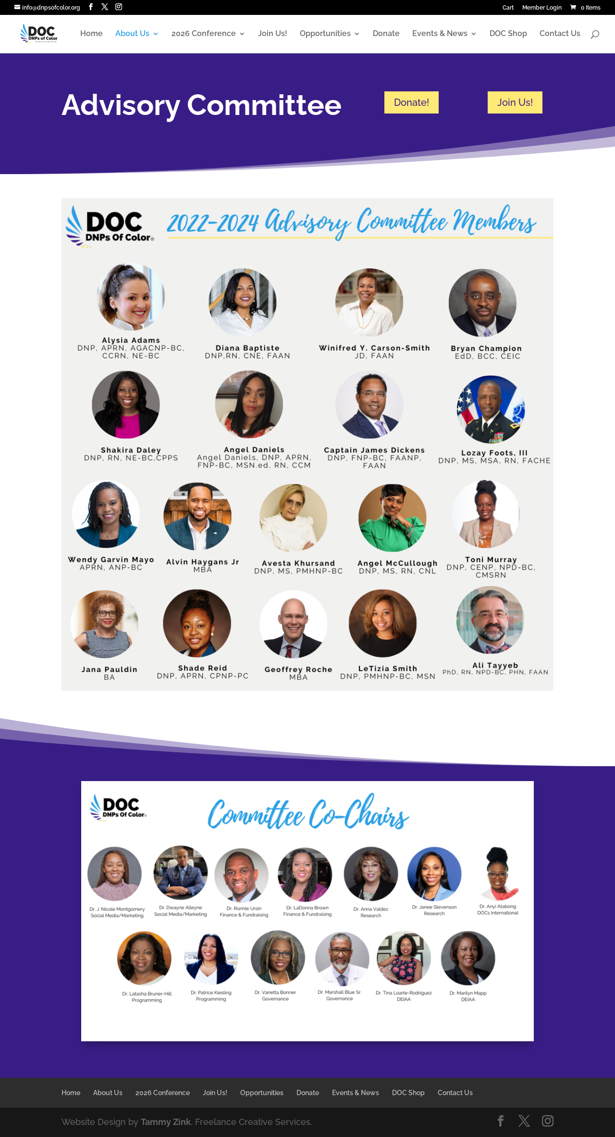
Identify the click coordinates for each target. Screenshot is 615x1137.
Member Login (542, 8)
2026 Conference (204, 34)
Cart (508, 8)
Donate (386, 34)
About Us (132, 34)
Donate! (411, 102)
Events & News (439, 34)
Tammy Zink (166, 1122)
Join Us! (272, 34)
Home (91, 34)
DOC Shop (508, 34)
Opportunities (325, 34)
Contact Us (560, 34)
